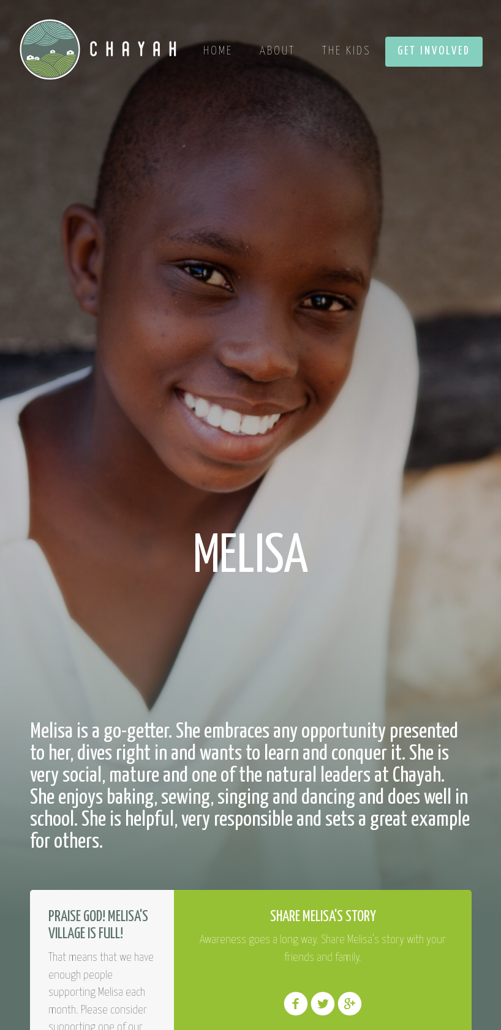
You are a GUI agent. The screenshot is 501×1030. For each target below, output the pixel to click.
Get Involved (433, 51)
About (277, 51)
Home (218, 51)
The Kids (346, 51)
